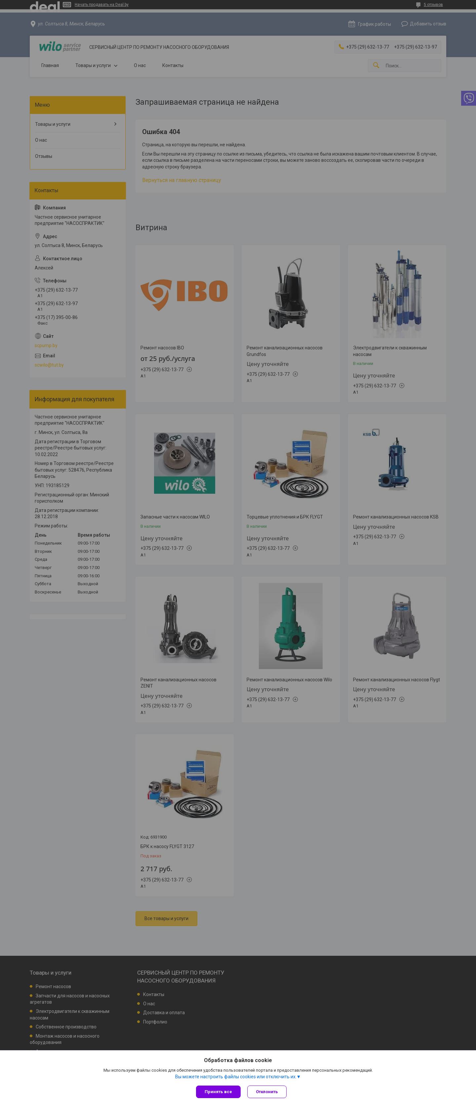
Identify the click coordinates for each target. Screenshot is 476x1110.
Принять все (218, 1091)
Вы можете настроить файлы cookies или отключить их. (236, 1076)
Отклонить (267, 1091)
